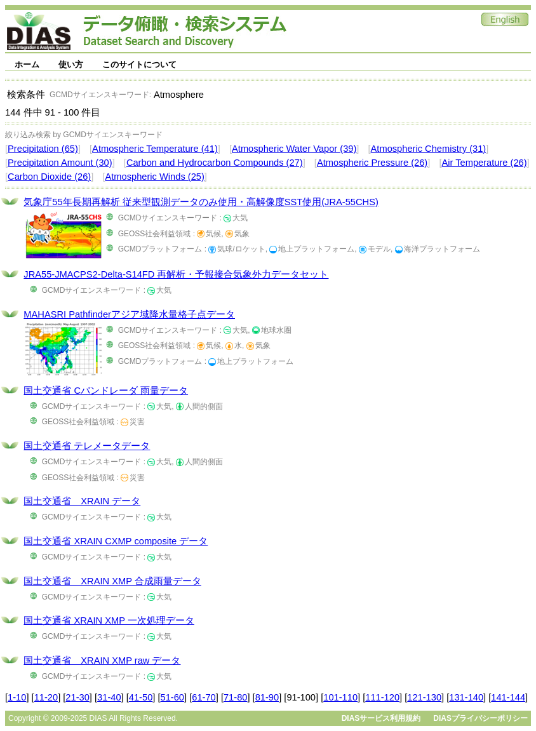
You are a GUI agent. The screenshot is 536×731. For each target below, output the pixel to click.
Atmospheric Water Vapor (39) (294, 149)
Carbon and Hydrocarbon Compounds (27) (214, 163)
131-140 (466, 697)
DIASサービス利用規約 (381, 718)
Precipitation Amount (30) (60, 163)
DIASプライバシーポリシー (480, 718)
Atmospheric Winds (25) (154, 176)
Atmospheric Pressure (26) (372, 163)
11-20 (46, 697)
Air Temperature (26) (483, 163)
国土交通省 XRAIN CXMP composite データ (115, 541)
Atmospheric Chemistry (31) (428, 149)
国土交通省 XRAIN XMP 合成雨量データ (112, 581)
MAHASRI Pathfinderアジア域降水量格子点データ (129, 314)
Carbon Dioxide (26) (49, 176)
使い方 (70, 64)
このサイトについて (139, 64)
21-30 (77, 697)
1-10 (17, 697)
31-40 (109, 697)
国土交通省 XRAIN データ (81, 501)
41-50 (141, 697)
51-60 (173, 697)
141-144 (508, 697)
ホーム (27, 64)
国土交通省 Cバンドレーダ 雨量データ (105, 391)
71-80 (236, 697)
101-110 (340, 697)
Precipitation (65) (43, 149)
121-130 (424, 697)
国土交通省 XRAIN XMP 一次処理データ (108, 620)
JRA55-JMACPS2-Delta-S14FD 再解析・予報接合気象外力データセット (175, 274)
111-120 (382, 697)
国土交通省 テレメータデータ (86, 446)
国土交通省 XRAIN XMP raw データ (101, 660)
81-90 (267, 697)
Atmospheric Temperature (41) (155, 149)
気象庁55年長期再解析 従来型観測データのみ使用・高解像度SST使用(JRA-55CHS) (200, 202)
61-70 (204, 697)
